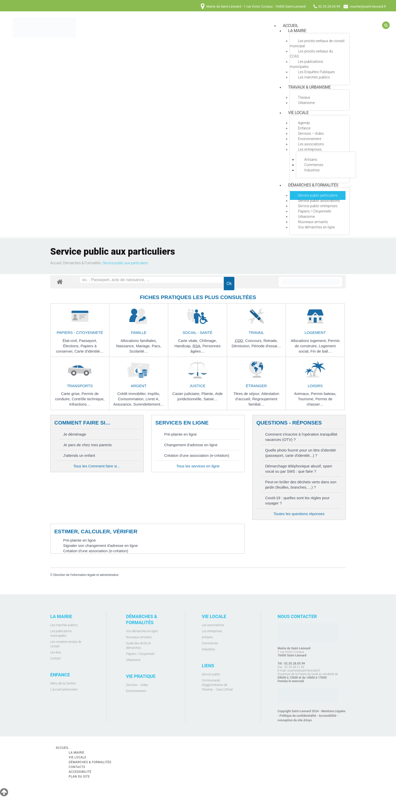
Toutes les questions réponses (299, 514)
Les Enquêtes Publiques (316, 72)
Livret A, (152, 399)
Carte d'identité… (89, 351)
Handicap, (184, 346)
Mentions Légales (333, 711)
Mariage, (144, 346)
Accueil (55, 263)
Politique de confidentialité (298, 716)
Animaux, (302, 393)
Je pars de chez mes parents (87, 445)
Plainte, (208, 393)
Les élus (55, 652)
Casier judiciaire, (186, 393)
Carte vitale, (188, 340)
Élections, (72, 346)
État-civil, (71, 340)
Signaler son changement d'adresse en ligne (100, 545)
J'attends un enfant (79, 455)
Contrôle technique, (88, 399)
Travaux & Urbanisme (309, 87)
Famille (138, 332)
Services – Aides (311, 133)
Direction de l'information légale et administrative (85, 575)
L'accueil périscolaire (64, 689)
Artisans (310, 159)
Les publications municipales (306, 64)
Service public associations (319, 201)
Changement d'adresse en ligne (190, 445)
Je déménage (74, 434)
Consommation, (131, 399)
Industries (312, 170)
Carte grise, (71, 393)
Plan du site (79, 776)
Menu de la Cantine (63, 683)
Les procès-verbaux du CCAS (311, 53)
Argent (139, 386)
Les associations (311, 144)
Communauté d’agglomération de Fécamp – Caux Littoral (217, 685)
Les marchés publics (314, 77)
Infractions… (79, 404)
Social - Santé (197, 332)
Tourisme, (306, 399)
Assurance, (123, 404)
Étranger (256, 386)
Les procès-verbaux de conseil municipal (317, 43)
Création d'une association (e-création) (196, 455)
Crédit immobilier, (132, 393)
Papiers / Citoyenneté (314, 211)
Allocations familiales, (138, 340)
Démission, (241, 346)
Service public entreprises (318, 206)
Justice (198, 386)
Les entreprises (309, 149)
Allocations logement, (309, 340)
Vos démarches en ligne (316, 227)
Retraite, (270, 340)
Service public (211, 674)
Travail (256, 332)
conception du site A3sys (295, 720)
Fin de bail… (321, 351)
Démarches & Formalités (313, 185)
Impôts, (153, 393)
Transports (80, 386)
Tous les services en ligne (197, 466)
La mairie (297, 30)
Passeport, (88, 340)
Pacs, (156, 346)
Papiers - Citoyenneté (80, 332)
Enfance (304, 128)
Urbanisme (306, 103)
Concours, (254, 340)
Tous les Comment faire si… (97, 466)
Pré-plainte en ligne (180, 434)
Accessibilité (327, 716)
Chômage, (208, 340)
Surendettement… (148, 404)
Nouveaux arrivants (313, 222)
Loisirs (315, 386)
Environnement (309, 139)
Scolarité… (138, 351)
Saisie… (211, 399)
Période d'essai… (266, 346)
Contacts (77, 767)
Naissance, (126, 346)
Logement (315, 332)
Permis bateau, (323, 393)
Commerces (313, 165)
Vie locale (298, 112)
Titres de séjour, (247, 393)
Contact (55, 658)
